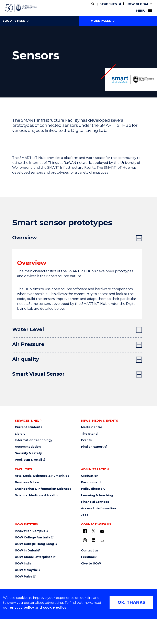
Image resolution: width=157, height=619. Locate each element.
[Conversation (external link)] (102, 541)
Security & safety (28, 453)
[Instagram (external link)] (85, 540)
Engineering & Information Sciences (43, 489)
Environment (91, 482)
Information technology (33, 440)
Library (20, 433)
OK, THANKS (131, 602)
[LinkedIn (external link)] (93, 540)
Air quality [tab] (25, 359)
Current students (28, 427)
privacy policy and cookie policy (38, 607)
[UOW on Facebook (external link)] (85, 531)
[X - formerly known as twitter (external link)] (93, 531)
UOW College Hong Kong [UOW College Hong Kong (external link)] (34, 544)
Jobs (84, 515)
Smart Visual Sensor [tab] (38, 374)
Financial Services (95, 502)
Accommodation (28, 446)
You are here (15, 21)
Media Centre (91, 427)
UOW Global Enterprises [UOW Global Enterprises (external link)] (33, 557)
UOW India (23, 563)
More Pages (102, 21)
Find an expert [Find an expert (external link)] (92, 446)
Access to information (98, 508)
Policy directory (93, 489)
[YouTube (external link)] (102, 531)
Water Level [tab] (28, 329)
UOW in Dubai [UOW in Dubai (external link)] (26, 550)
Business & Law (27, 482)
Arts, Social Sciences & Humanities (42, 476)
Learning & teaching (97, 495)
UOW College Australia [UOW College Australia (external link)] (32, 537)
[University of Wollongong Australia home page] (21, 8)
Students (108, 4)
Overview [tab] (24, 238)
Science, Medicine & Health (36, 495)
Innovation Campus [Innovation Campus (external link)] (30, 531)
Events (86, 440)
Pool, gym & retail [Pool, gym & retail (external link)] (28, 460)
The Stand (89, 433)
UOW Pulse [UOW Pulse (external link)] (23, 576)
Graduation (89, 476)
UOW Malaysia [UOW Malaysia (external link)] (26, 570)
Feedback (89, 557)
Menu (144, 10)
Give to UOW (91, 563)
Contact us (89, 550)
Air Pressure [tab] (28, 344)
